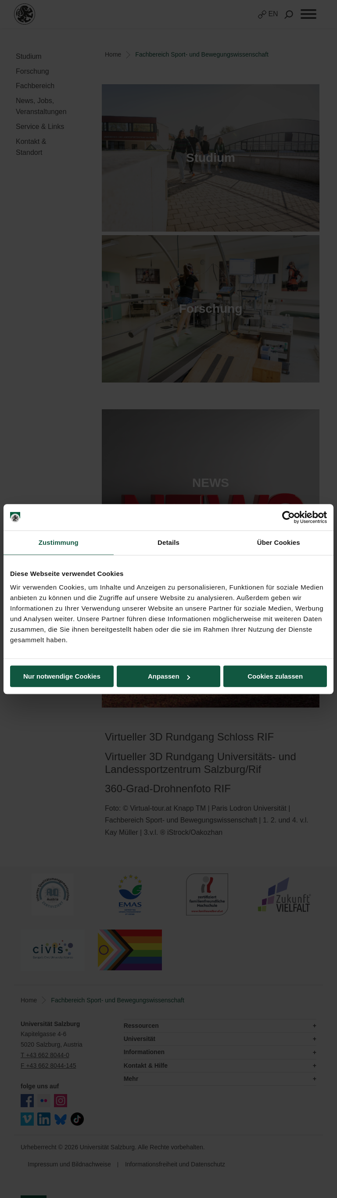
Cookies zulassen (275, 676)
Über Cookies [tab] (278, 542)
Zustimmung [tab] (59, 542)
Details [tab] (168, 542)
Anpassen (169, 676)
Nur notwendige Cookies (61, 676)
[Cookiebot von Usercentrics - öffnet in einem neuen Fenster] (288, 517)
